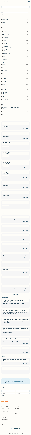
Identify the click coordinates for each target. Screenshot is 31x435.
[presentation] (8, 398)
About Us (16, 413)
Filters (2, 14)
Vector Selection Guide (13, 381)
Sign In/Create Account (5, 422)
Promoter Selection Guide (19, 410)
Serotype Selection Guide (19, 411)
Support (2, 424)
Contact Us (20, 381)
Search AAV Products (5, 417)
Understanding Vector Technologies (20, 406)
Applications (17, 408)
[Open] (29, 1)
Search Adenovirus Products (6, 419)
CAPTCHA (2, 395)
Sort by (2, 10)
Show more (3, 115)
